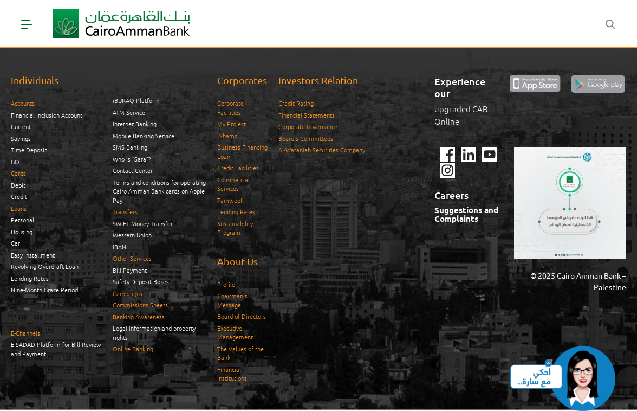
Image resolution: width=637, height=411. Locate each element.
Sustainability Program (235, 228)
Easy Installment (33, 255)
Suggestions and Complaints (466, 214)
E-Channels (25, 333)
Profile (226, 284)
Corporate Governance (307, 126)
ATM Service (129, 112)
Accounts (23, 103)
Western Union (132, 234)
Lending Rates (30, 278)
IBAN (119, 246)
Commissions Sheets (140, 304)
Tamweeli (230, 200)
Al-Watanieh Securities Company (321, 149)
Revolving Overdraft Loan (45, 266)
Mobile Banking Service (143, 135)
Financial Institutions (232, 374)
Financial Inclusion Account (46, 115)
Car (15, 243)
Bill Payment (130, 270)
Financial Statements (306, 115)
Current (21, 126)
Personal (22, 219)
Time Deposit (29, 149)
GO (15, 161)
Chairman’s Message (232, 300)
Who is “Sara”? (132, 159)
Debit (18, 185)
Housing (21, 231)
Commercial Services (233, 184)
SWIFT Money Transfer (143, 223)
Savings (21, 138)
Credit (19, 196)
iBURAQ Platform (136, 100)
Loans (19, 208)
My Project (231, 123)
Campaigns (127, 293)
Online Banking (133, 348)
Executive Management (235, 333)
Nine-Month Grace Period (44, 289)
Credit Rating (296, 103)
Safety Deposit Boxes (141, 281)
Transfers (125, 211)
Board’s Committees (305, 138)
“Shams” (228, 135)
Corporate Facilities (230, 108)
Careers (451, 195)
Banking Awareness (139, 316)
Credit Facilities (238, 167)
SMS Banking (130, 147)
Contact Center (133, 170)
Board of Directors (241, 316)
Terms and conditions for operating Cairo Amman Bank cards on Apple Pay (159, 191)
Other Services (132, 258)
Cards (18, 173)
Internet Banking (135, 123)
